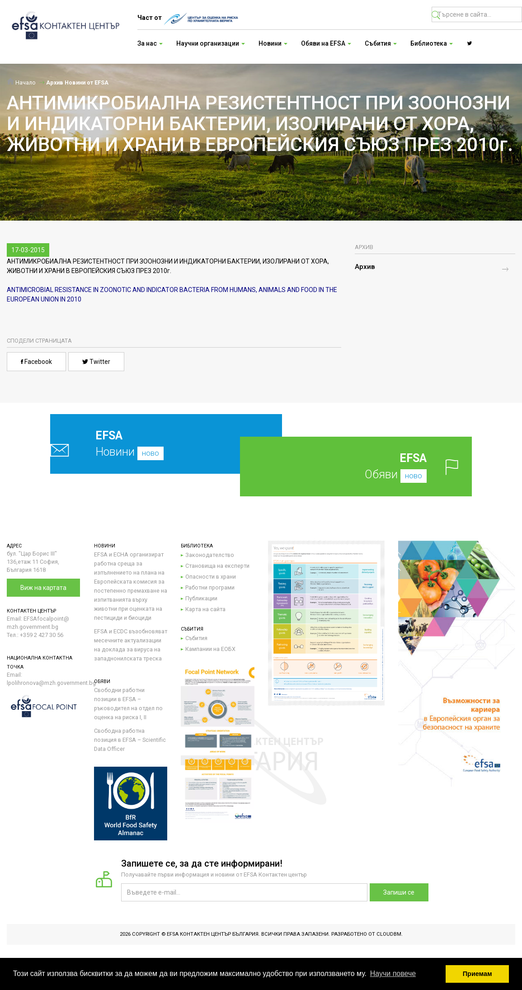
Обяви (370, 466)
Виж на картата (43, 587)
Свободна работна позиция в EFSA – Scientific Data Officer (130, 739)
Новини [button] (273, 43)
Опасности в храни (210, 576)
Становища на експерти (217, 565)
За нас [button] (150, 43)
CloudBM (388, 934)
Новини (145, 444)
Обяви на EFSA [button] (326, 43)
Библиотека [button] (431, 43)
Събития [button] (381, 43)
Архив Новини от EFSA (77, 82)
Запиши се (398, 892)
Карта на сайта (205, 609)
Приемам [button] (477, 973)
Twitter (96, 361)
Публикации (201, 598)
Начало (21, 82)
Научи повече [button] (393, 973)
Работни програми (210, 587)
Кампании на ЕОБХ (210, 649)
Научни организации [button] (210, 43)
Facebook (36, 361)
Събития (196, 638)
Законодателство (209, 555)
